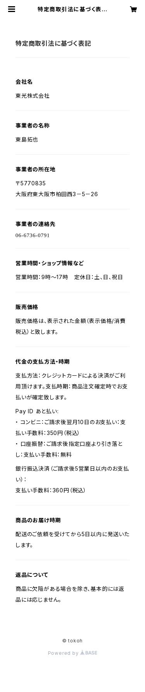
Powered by (72, 653)
